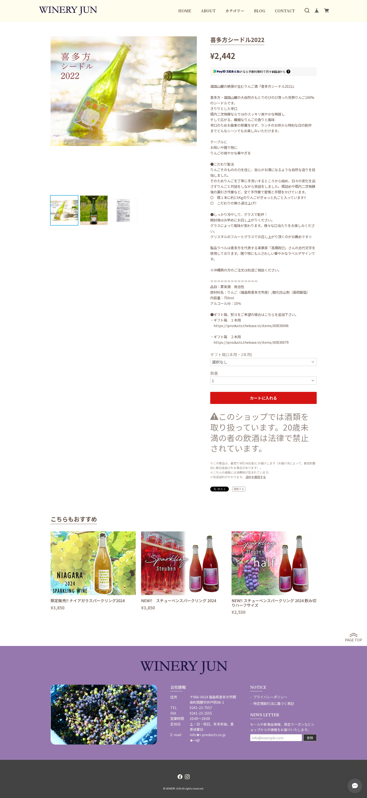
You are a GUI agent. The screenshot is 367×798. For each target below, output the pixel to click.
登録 (310, 737)
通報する (238, 489)
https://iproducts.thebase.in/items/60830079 (251, 342)
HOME (184, 11)
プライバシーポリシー (270, 696)
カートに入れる (263, 398)
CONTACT (285, 11)
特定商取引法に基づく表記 (273, 703)
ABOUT (208, 11)
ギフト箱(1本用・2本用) (231, 354)
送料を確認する (256, 477)
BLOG (259, 11)
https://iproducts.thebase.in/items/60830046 (251, 325)
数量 (214, 373)
